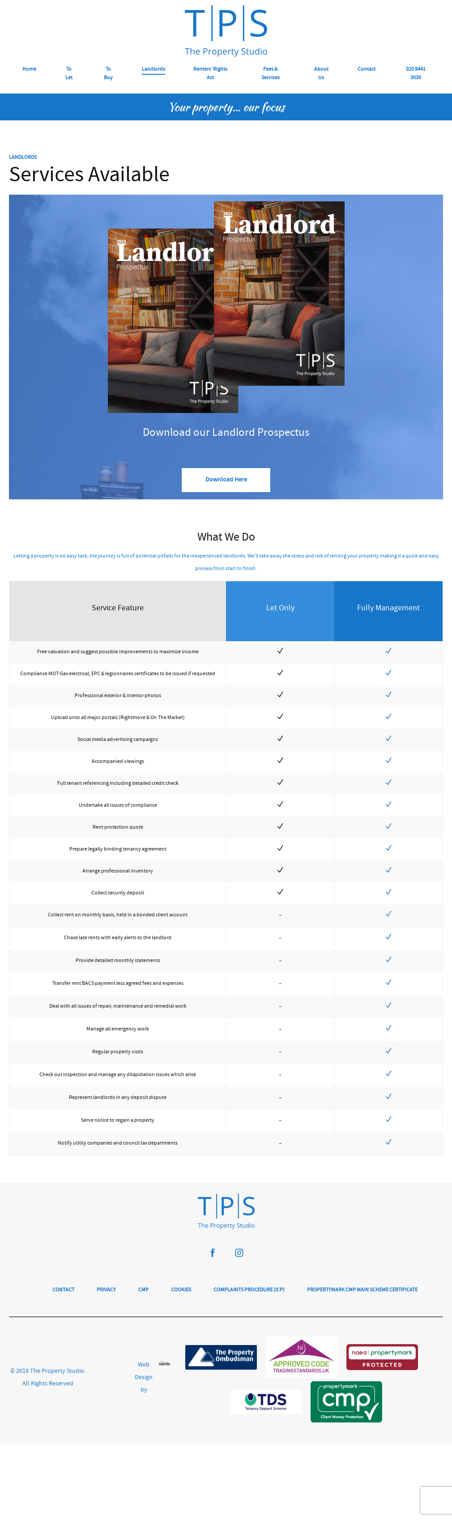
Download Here (226, 480)
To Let (68, 73)
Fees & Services (270, 73)
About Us (321, 73)
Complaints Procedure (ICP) (249, 1286)
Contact (366, 69)
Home (29, 69)
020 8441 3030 (416, 73)
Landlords (153, 69)
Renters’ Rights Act (210, 73)
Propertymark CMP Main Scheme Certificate (362, 1286)
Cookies (181, 1286)
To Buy (108, 73)
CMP (143, 1286)
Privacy (106, 1286)
